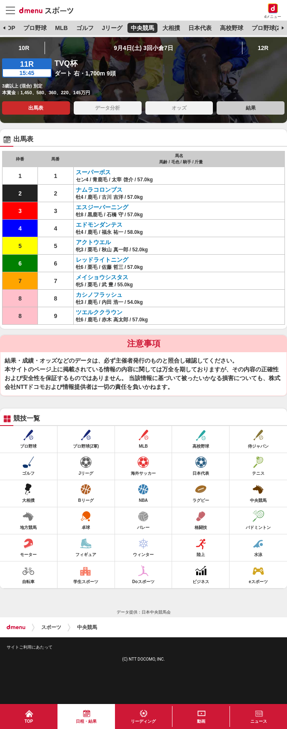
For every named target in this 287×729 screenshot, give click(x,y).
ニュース (258, 721)
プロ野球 (35, 28)
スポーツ (51, 627)
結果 (251, 108)
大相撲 (171, 28)
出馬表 (35, 108)
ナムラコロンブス (99, 189)
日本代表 (200, 28)
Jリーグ (112, 28)
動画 (201, 721)
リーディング (143, 721)
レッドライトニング (102, 259)
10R (24, 48)
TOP (9, 28)
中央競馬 (142, 28)
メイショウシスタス (102, 277)
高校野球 (231, 28)
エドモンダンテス (99, 224)
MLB (61, 28)
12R (263, 48)
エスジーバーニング (102, 207)
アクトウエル (93, 242)
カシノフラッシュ (99, 294)
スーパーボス (93, 172)
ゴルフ (85, 28)
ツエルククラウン (99, 312)
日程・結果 (86, 721)
